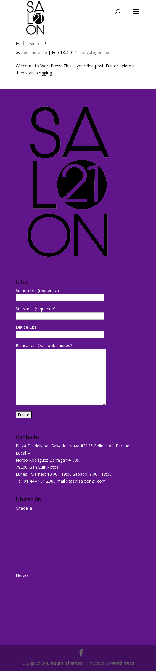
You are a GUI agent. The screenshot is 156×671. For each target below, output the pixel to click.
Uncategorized (95, 52)
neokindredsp (34, 52)
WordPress (122, 663)
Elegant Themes (64, 663)
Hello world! (31, 43)
